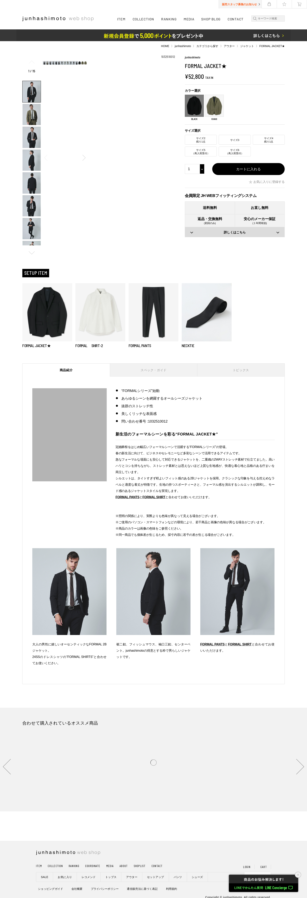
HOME (165, 46)
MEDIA (189, 19)
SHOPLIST (140, 866)
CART (263, 867)
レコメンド (89, 877)
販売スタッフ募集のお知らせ (239, 4)
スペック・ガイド (154, 370)
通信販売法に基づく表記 (142, 888)
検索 (254, 18)
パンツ (178, 877)
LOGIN (246, 867)
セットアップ (155, 877)
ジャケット (247, 46)
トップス (111, 877)
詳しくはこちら (235, 232)
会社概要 (77, 888)
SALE (44, 877)
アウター (229, 46)
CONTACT (236, 19)
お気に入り (65, 877)
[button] (32, 253)
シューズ (197, 877)
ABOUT (124, 866)
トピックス (241, 370)
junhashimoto (183, 46)
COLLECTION (143, 19)
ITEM (121, 19)
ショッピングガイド (50, 888)
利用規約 (171, 888)
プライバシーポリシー (105, 888)
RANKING (169, 19)
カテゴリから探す (207, 46)
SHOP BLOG (210, 19)
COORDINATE (92, 866)
